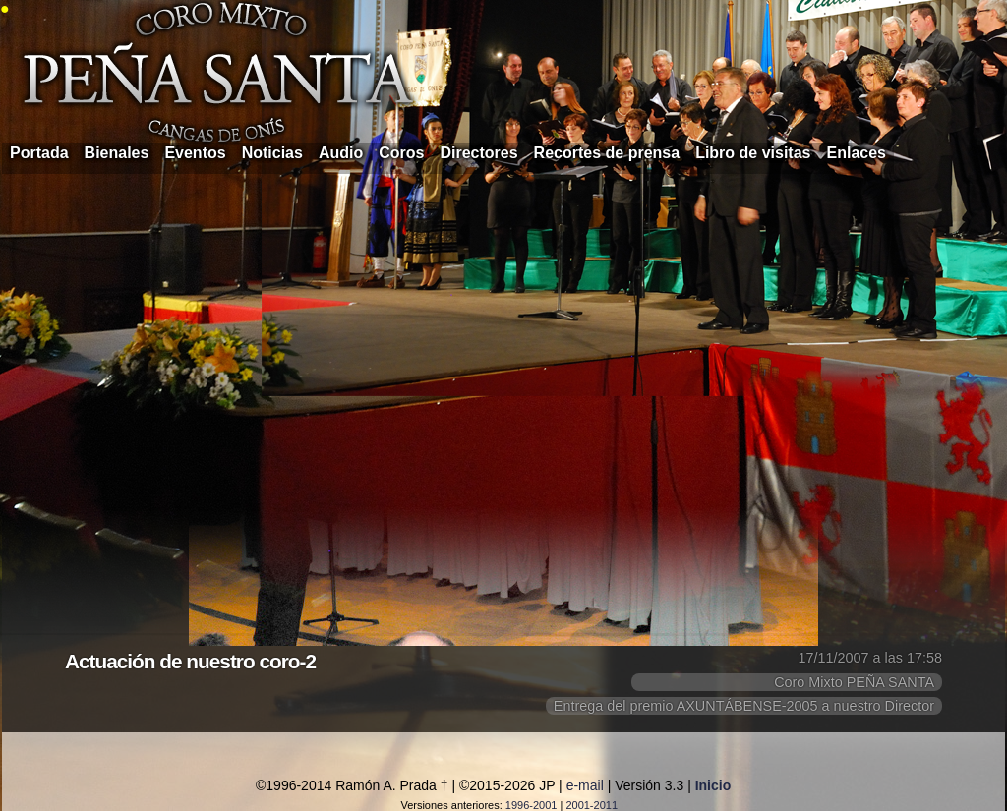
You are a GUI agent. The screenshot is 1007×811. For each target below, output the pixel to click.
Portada (39, 153)
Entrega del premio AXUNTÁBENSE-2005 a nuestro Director (744, 706)
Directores (478, 153)
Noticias (272, 153)
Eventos (194, 153)
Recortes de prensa (607, 153)
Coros (401, 153)
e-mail (585, 785)
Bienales (117, 153)
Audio (341, 153)
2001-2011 (591, 805)
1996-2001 (531, 805)
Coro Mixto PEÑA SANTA (854, 682)
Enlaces (856, 153)
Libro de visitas (752, 153)
